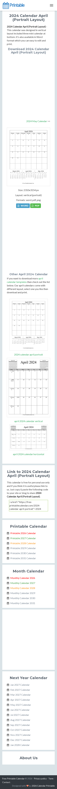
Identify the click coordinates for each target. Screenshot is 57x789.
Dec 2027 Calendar (20, 739)
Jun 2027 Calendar (20, 709)
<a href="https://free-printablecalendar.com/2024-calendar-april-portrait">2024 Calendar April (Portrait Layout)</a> (28, 505)
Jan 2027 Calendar (20, 684)
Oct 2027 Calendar (20, 729)
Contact (6, 782)
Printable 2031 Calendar (23, 558)
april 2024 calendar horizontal (28, 454)
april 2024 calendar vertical (28, 421)
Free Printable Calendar (13, 778)
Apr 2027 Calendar (20, 699)
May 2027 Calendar (20, 704)
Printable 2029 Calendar (23, 548)
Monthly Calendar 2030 (22, 598)
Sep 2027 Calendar (20, 724)
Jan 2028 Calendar (20, 744)
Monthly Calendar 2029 (22, 593)
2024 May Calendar (36, 121)
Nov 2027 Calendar (20, 734)
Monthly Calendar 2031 (22, 603)
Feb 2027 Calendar (20, 689)
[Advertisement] (28, 84)
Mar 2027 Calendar (20, 694)
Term (50, 778)
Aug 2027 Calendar (20, 719)
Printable (13, 5)
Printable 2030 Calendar (23, 553)
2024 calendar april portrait (28, 354)
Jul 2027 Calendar (19, 714)
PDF (36, 205)
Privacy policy (40, 778)
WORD (22, 205)
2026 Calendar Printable (43, 785)
